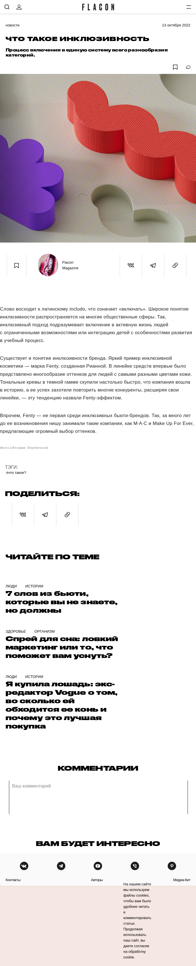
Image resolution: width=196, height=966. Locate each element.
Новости (13, 25)
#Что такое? (16, 472)
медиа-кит (181, 880)
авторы (97, 880)
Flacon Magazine (70, 265)
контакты (13, 880)
